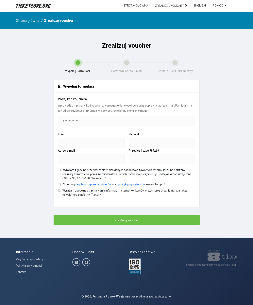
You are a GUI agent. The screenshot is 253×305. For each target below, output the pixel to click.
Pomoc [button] (218, 5)
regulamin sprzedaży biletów (93, 184)
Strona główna (135, 5)
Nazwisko (135, 134)
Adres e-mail (66, 150)
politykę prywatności (131, 184)
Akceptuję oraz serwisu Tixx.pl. (113, 184)
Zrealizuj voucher (171, 6)
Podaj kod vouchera (72, 99)
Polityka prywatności (29, 265)
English (200, 5)
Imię (61, 134)
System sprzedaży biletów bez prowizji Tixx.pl (211, 264)
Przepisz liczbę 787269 (144, 150)
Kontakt (21, 272)
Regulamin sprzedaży (29, 259)
